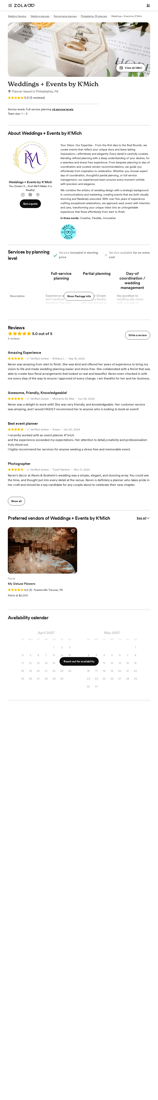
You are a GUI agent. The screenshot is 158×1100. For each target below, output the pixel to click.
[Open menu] (10, 5)
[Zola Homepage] (24, 5)
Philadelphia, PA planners (94, 16)
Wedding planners (40, 16)
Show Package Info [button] (79, 296)
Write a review (137, 335)
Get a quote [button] (30, 203)
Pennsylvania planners (65, 16)
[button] (130, 67)
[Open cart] (148, 5)
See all (143, 518)
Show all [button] (16, 501)
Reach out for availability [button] (79, 661)
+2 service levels (62, 109)
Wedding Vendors (17, 16)
